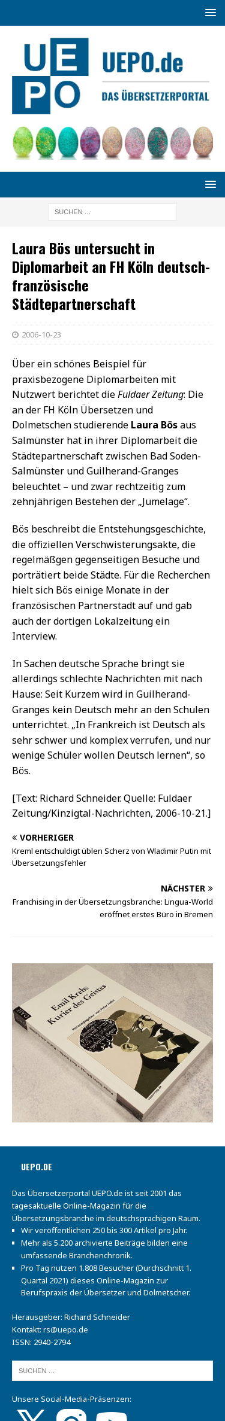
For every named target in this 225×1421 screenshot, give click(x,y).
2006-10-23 (41, 334)
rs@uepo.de (65, 1329)
